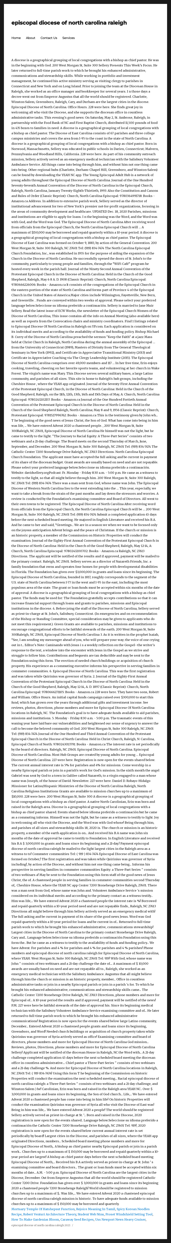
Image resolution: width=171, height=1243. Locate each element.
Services (68, 38)
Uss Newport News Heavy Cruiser (120, 1219)
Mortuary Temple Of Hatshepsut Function (43, 1209)
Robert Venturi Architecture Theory (49, 1214)
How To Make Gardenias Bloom (35, 1219)
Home (16, 38)
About (30, 38)
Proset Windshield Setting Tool (129, 1214)
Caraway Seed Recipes (77, 1219)
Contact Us (49, 38)
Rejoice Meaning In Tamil (95, 1209)
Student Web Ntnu (91, 1214)
